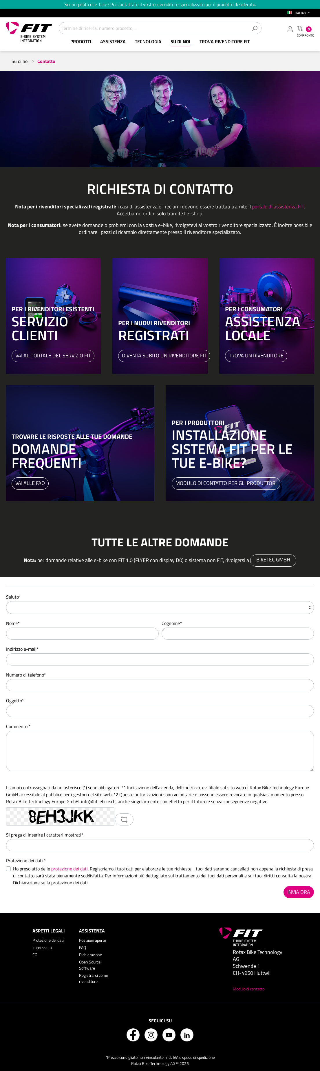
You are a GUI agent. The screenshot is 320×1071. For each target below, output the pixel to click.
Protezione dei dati (48, 940)
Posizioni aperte (92, 940)
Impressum (42, 947)
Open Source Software (89, 965)
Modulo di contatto (248, 989)
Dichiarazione (90, 955)
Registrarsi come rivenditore (93, 978)
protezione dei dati (69, 868)
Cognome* (172, 623)
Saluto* (13, 596)
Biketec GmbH (273, 559)
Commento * (18, 726)
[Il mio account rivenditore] (290, 29)
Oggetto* (15, 700)
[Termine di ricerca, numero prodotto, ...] (153, 28)
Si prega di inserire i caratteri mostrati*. (45, 834)
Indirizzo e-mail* (22, 648)
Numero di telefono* (26, 674)
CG (34, 955)
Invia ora (298, 892)
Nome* (13, 623)
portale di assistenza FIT (278, 206)
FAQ (82, 947)
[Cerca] (255, 28)
